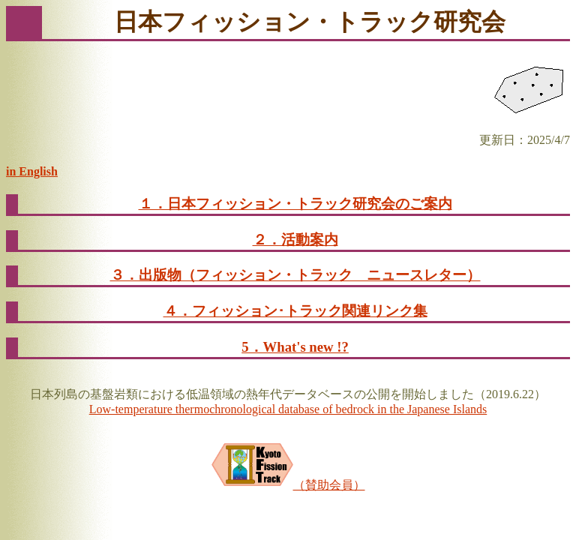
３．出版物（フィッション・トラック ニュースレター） (295, 275)
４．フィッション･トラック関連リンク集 (296, 311)
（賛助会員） (288, 484)
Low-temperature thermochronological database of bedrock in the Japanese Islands (288, 409)
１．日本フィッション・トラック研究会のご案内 (295, 204)
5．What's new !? (295, 347)
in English (32, 171)
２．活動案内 (295, 240)
